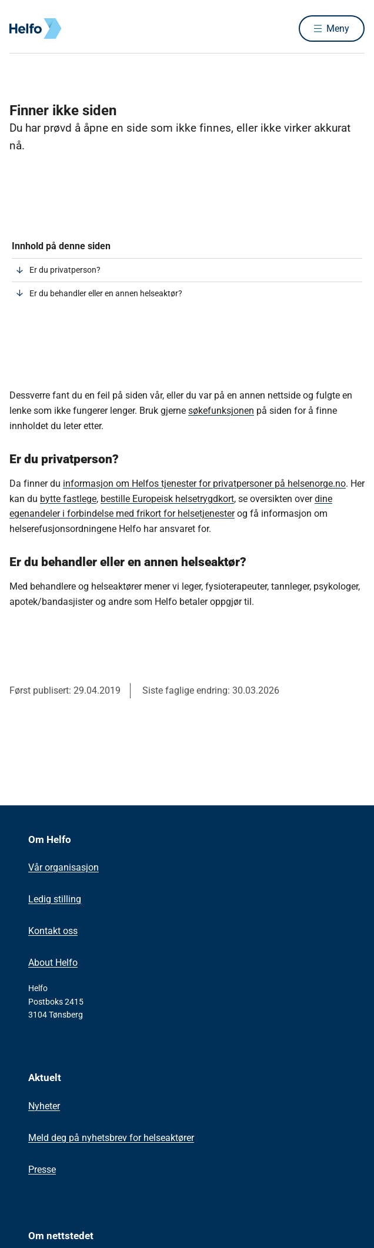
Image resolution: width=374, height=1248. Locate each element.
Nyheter (44, 1106)
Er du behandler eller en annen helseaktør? (105, 293)
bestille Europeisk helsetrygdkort (167, 498)
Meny (337, 28)
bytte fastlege (68, 498)
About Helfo (53, 962)
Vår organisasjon (63, 867)
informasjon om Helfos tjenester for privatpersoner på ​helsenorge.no (204, 483)
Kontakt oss (53, 930)
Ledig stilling (54, 899)
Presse (42, 1169)
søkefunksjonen (221, 410)
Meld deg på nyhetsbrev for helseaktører (111, 1137)
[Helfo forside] (23, 28)
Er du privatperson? (65, 270)
